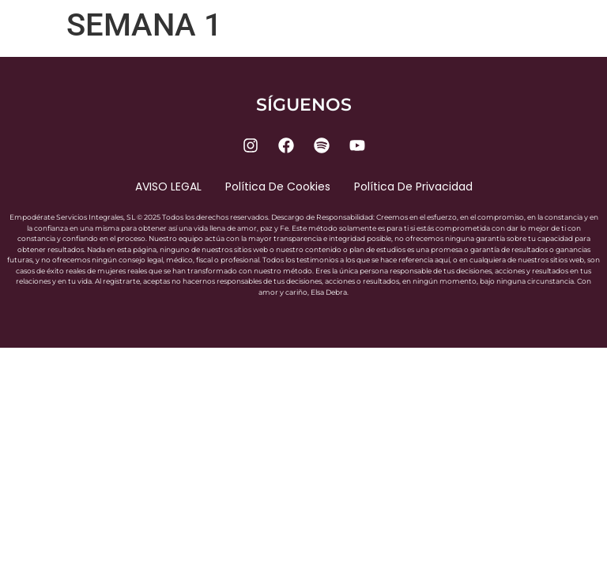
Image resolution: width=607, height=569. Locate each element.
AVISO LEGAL (168, 186)
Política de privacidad (413, 186)
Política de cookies (277, 186)
